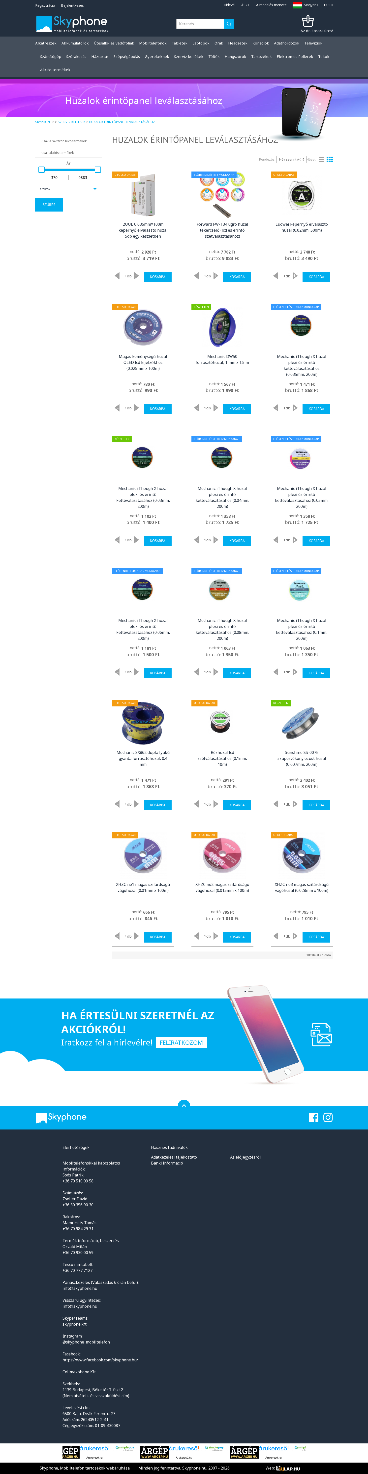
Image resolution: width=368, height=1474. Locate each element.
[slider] (41, 170)
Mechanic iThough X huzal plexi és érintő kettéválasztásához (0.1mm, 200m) (301, 629)
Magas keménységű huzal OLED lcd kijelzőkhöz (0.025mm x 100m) (143, 362)
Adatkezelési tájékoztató (174, 1157)
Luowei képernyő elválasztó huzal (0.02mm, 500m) (302, 227)
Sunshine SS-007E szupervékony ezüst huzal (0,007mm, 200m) (301, 758)
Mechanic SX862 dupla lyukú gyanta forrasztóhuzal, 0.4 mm (143, 758)
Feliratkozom (181, 1042)
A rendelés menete (271, 4)
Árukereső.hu (94, 1457)
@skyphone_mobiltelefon (86, 1342)
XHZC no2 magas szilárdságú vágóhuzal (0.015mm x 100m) (222, 887)
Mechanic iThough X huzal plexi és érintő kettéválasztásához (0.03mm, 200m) (143, 497)
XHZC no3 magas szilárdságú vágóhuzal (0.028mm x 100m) (302, 887)
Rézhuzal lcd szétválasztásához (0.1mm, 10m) (222, 758)
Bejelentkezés (72, 5)
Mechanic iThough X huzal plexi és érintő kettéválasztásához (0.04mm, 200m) (222, 497)
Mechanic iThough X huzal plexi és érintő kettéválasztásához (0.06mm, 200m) (143, 629)
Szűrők (45, 189)
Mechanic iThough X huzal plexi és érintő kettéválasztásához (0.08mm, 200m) (222, 629)
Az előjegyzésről (245, 1157)
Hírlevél (229, 4)
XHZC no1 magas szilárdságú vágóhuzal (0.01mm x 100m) (143, 887)
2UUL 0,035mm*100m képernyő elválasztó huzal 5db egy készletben (143, 230)
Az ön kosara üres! (317, 30)
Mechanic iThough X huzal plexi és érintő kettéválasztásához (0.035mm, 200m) (301, 365)
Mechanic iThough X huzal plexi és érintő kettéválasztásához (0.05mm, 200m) (302, 497)
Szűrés (49, 204)
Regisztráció (45, 5)
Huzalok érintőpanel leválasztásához (122, 122)
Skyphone (43, 122)
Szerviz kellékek (72, 122)
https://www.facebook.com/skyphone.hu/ (100, 1360)
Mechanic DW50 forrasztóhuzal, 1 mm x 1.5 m (222, 359)
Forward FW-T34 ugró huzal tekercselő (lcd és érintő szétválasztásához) (222, 230)
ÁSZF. (245, 4)
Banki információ (167, 1163)
